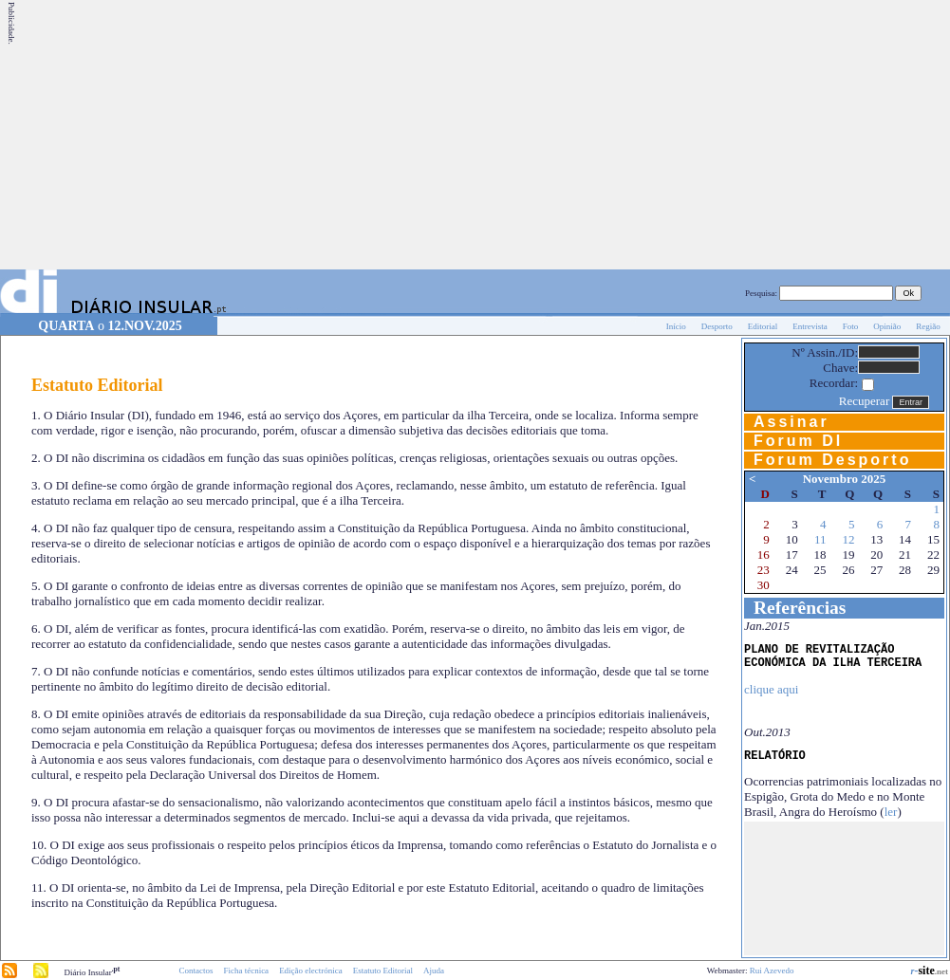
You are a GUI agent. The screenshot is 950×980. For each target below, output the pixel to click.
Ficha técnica (246, 970)
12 (848, 539)
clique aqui (771, 689)
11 (820, 539)
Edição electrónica (311, 970)
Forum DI (798, 441)
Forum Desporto (832, 460)
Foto (851, 326)
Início (676, 326)
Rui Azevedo (772, 970)
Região (928, 326)
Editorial (763, 326)
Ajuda (433, 970)
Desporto (717, 326)
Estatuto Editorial (383, 970)
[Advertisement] (640, 135)
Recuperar (864, 401)
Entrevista (810, 326)
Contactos (195, 970)
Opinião (887, 326)
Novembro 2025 (844, 479)
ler (891, 811)
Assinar (791, 422)
